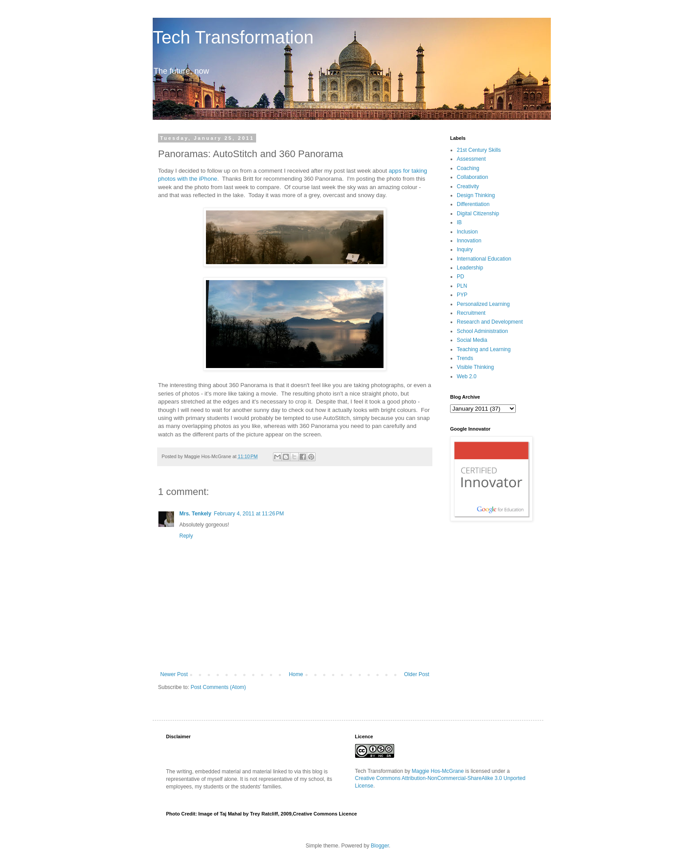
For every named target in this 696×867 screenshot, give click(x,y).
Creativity (468, 186)
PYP (462, 295)
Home (296, 674)
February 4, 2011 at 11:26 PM (249, 514)
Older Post (416, 674)
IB (459, 222)
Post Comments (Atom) (218, 687)
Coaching (468, 168)
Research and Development (490, 322)
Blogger (380, 846)
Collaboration (472, 177)
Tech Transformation (233, 37)
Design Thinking (476, 195)
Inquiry (465, 249)
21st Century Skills (479, 150)
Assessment (471, 159)
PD (460, 276)
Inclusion (467, 232)
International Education (484, 259)
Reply (186, 536)
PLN (462, 286)
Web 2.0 (466, 376)
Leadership (470, 268)
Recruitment (471, 313)
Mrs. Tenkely (195, 514)
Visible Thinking (475, 367)
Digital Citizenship (478, 213)
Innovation (469, 241)
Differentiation (473, 204)
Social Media (472, 340)
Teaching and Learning (483, 349)
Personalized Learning (483, 304)
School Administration (482, 331)
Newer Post (174, 674)
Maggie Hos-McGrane (438, 771)
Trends (465, 358)
